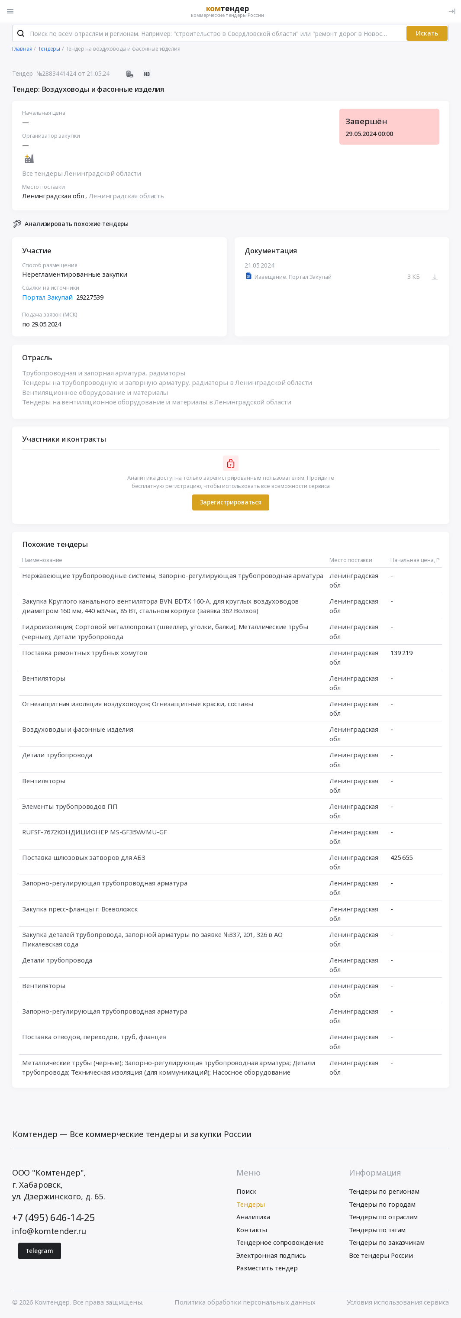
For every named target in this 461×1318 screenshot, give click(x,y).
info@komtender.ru (49, 1231)
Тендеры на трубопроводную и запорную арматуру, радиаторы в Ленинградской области (167, 383)
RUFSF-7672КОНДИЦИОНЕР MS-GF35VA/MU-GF (94, 833)
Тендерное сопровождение (280, 1243)
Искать (427, 34)
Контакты (251, 1230)
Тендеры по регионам (384, 1192)
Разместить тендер (267, 1269)
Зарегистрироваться (230, 503)
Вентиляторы (43, 679)
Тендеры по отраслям (383, 1218)
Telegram (39, 1251)
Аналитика (253, 1218)
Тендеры (250, 1205)
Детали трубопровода (57, 756)
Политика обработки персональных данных (244, 1303)
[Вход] (452, 11)
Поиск (246, 1192)
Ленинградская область (126, 197)
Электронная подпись (271, 1256)
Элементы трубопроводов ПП (69, 807)
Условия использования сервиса (398, 1303)
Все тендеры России (381, 1256)
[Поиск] (21, 34)
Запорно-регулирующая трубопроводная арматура (104, 884)
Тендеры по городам (382, 1205)
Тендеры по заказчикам (387, 1243)
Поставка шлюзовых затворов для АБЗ (83, 858)
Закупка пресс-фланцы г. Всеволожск (80, 910)
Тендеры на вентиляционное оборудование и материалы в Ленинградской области (156, 403)
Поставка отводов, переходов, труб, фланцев (94, 1038)
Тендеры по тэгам (377, 1230)
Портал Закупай (47, 298)
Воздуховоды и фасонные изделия (77, 730)
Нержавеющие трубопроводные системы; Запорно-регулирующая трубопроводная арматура (172, 576)
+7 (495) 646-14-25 (53, 1218)
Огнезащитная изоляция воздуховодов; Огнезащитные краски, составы (137, 705)
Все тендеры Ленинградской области (81, 174)
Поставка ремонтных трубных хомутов (84, 653)
